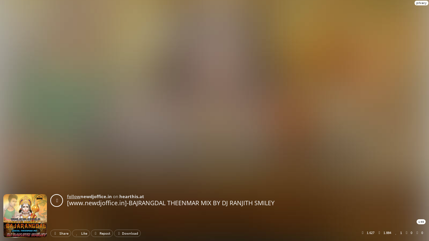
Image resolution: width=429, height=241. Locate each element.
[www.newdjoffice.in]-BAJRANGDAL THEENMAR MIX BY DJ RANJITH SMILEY (170, 203)
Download (127, 233)
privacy (421, 3)
